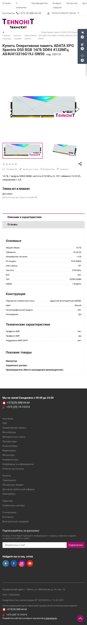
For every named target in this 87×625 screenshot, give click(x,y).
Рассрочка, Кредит (13, 484)
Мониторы (8, 455)
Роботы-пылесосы (13, 468)
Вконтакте (5, 563)
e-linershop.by (50, 618)
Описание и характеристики (24, 217)
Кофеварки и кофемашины (18, 464)
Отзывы (6, 3)
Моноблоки (9, 432)
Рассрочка (71, 3)
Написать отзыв (30, 169)
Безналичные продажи (15, 521)
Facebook (14, 563)
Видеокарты (9, 450)
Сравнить (62, 168)
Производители (39, 3)
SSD (4, 423)
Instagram (22, 563)
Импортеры (9, 493)
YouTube (30, 563)
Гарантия (7, 500)
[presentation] (8, 108)
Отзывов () (11, 169)
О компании (9, 512)
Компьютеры (9, 446)
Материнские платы (14, 436)
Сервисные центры (13, 505)
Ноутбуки (7, 418)
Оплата (6, 475)
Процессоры (9, 441)
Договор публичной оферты (18, 489)
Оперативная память (14, 427)
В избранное (47, 169)
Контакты (8, 516)
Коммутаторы (10, 459)
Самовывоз (9, 480)
